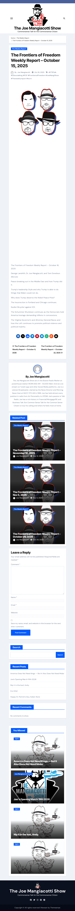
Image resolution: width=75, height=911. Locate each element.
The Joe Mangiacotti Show (37, 28)
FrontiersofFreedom (37, 75)
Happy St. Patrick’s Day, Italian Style (25, 697)
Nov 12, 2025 (38, 456)
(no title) (14, 691)
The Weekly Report (19, 49)
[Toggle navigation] (11, 18)
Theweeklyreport (19, 78)
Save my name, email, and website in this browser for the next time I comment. (36, 625)
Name (14, 597)
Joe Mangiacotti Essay (23, 774)
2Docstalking (17, 75)
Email (14, 605)
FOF (25, 75)
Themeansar (55, 907)
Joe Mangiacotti (23, 72)
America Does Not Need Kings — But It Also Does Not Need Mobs (37, 673)
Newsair (44, 907)
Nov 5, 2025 (38, 498)
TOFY (17, 739)
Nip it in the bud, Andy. (19, 685)
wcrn (30, 78)
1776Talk (53, 72)
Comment (15, 564)
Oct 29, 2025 (38, 540)
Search (16, 647)
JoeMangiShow (53, 75)
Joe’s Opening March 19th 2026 (23, 679)
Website (14, 612)
